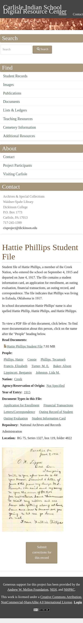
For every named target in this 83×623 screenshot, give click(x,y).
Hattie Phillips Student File (25, 346)
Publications (12, 93)
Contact (9, 157)
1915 (27, 392)
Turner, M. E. (40, 366)
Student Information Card (49, 418)
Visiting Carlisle (15, 174)
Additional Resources (19, 136)
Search (42, 49)
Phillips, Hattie (13, 359)
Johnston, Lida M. (48, 372)
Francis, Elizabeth (15, 366)
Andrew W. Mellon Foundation (27, 589)
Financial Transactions (58, 405)
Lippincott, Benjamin (18, 372)
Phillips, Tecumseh (53, 359)
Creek (18, 379)
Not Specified (56, 385)
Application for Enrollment (21, 405)
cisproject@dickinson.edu (20, 228)
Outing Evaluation (16, 418)
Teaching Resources (18, 119)
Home (63, 14)
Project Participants (17, 165)
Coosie (31, 359)
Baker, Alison (62, 366)
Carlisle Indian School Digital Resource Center (34, 7)
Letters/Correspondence (19, 412)
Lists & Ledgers (15, 110)
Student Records (15, 76)
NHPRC (69, 589)
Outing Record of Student (56, 412)
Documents (11, 102)
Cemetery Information (19, 127)
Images (8, 85)
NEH (53, 589)
